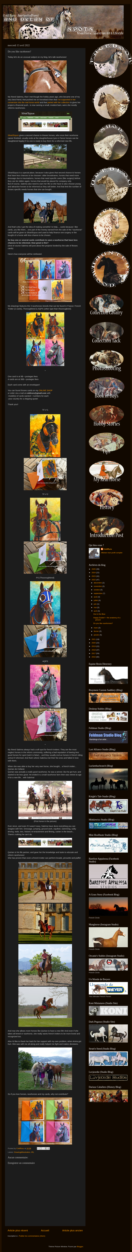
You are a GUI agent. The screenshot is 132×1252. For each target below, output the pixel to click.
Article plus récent (18, 1230)
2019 (94, 646)
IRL (32, 1152)
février (96, 631)
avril (96, 611)
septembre (98, 593)
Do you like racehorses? (103, 623)
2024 (94, 573)
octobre (97, 590)
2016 (94, 657)
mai (95, 607)
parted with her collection (58, 102)
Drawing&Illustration (22, 1152)
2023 (94, 576)
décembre (98, 583)
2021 (94, 639)
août (96, 597)
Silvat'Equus (13, 135)
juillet (96, 600)
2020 (94, 643)
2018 (94, 650)
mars (96, 628)
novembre (98, 586)
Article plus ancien (72, 1230)
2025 (94, 569)
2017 (94, 653)
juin (95, 604)
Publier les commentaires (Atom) (32, 1236)
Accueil (45, 1230)
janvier (97, 635)
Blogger (80, 1247)
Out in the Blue (99, 614)
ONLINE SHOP (45, 390)
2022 (94, 580)
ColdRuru (108, 549)
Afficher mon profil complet (111, 553)
